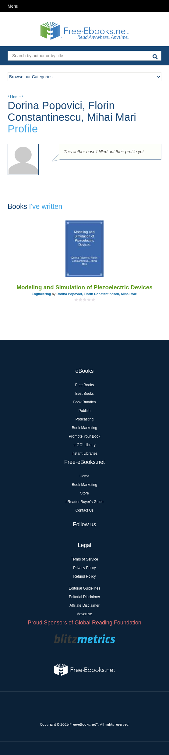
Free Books (84, 385)
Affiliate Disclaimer (84, 605)
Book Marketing (84, 428)
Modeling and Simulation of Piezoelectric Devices (84, 287)
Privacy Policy (84, 568)
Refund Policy (84, 576)
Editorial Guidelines (84, 588)
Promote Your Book (84, 436)
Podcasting (84, 419)
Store (84, 493)
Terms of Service (84, 559)
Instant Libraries (84, 453)
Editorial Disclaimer (84, 597)
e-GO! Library (84, 445)
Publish (84, 411)
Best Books (84, 393)
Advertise (84, 614)
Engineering (41, 294)
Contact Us (84, 510)
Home (15, 96)
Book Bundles (84, 402)
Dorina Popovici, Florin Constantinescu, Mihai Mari (96, 294)
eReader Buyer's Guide (84, 502)
